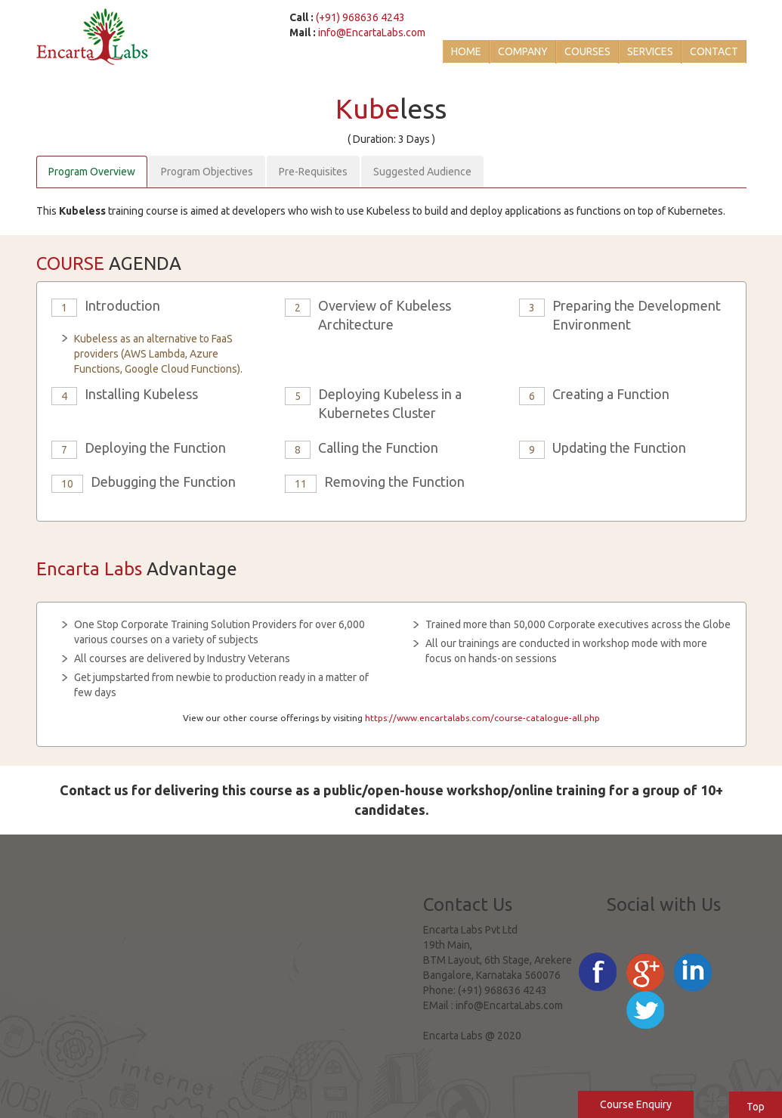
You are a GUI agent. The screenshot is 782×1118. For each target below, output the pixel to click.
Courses (587, 51)
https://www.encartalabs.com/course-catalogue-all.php (482, 718)
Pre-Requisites (313, 172)
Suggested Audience (422, 172)
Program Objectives (207, 172)
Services (650, 51)
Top (755, 1107)
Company (523, 51)
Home (466, 51)
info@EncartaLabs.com (371, 32)
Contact (714, 51)
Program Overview (91, 172)
